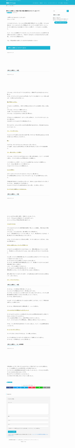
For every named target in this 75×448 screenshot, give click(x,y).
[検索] (68, 0)
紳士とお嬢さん (9, 12)
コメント (10, 402)
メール (9, 420)
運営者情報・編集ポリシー (13, 439)
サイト (9, 424)
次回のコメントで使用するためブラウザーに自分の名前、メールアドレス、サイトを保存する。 (24, 428)
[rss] (66, 0)
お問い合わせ (20, 439)
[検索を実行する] (68, 11)
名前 (8, 416)
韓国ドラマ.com (11, 3)
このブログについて (27, 439)
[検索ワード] (61, 11)
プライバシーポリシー (34, 439)
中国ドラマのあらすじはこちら (60, 22)
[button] (9, 387)
